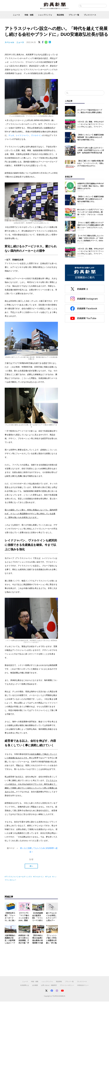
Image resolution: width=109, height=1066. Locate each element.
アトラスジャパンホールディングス (19, 877)
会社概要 (35, 985)
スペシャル (9, 42)
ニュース (16, 15)
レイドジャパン (22, 135)
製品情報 (60, 15)
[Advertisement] (84, 69)
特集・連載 (29, 15)
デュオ (11, 135)
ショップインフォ (45, 15)
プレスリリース (90, 15)
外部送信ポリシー (83, 985)
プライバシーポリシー (67, 985)
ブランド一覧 (74, 15)
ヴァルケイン (36, 135)
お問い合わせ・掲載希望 (49, 985)
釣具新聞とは (24, 985)
